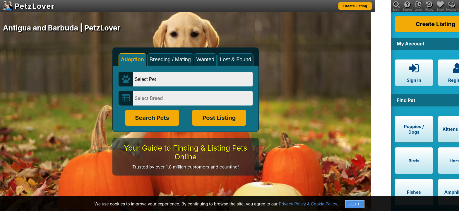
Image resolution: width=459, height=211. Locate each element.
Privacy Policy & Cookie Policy (308, 203)
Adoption (132, 59)
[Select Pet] (193, 79)
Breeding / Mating (170, 59)
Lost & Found (235, 59)
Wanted (205, 59)
